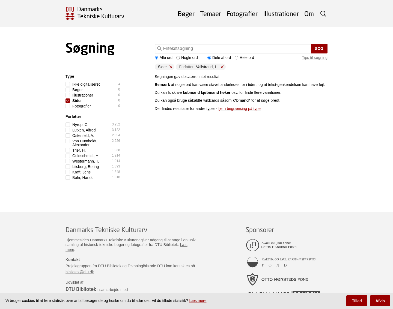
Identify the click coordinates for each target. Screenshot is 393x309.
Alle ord (163, 57)
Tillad (357, 301)
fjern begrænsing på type (239, 108)
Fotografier (242, 13)
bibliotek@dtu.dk (80, 272)
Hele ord (244, 57)
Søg (319, 48)
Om (309, 13)
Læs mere (197, 300)
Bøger (186, 13)
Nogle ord (187, 57)
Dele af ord (219, 57)
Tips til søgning (314, 57)
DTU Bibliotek (81, 289)
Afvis (380, 301)
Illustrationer (281, 13)
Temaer (210, 13)
